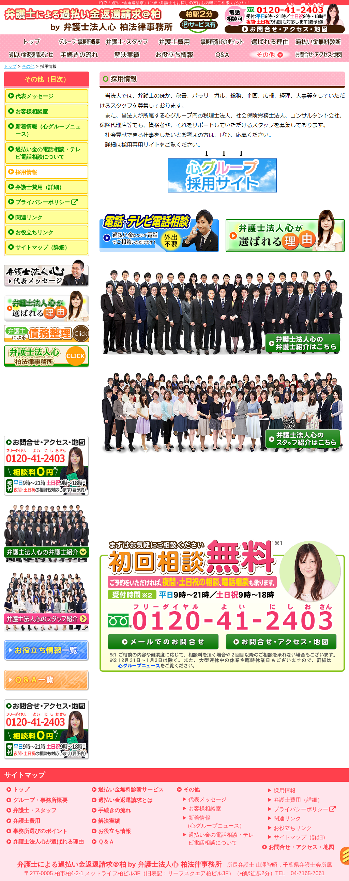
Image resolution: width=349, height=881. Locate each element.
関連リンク (29, 217)
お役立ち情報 (114, 831)
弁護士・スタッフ (35, 810)
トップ (10, 66)
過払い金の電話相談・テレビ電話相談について (48, 153)
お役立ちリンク (34, 232)
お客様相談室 (31, 111)
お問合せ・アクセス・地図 (301, 847)
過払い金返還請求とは (125, 800)
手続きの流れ (114, 810)
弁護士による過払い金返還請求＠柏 (174, 869)
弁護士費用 (26, 821)
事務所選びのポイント (40, 831)
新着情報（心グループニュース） (48, 130)
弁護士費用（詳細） (39, 187)
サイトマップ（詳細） (42, 247)
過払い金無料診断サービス (131, 789)
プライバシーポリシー (46, 202)
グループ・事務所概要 (40, 800)
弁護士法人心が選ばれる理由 (48, 842)
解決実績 (109, 821)
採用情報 (26, 172)
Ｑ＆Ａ (106, 842)
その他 (28, 66)
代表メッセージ (34, 96)
